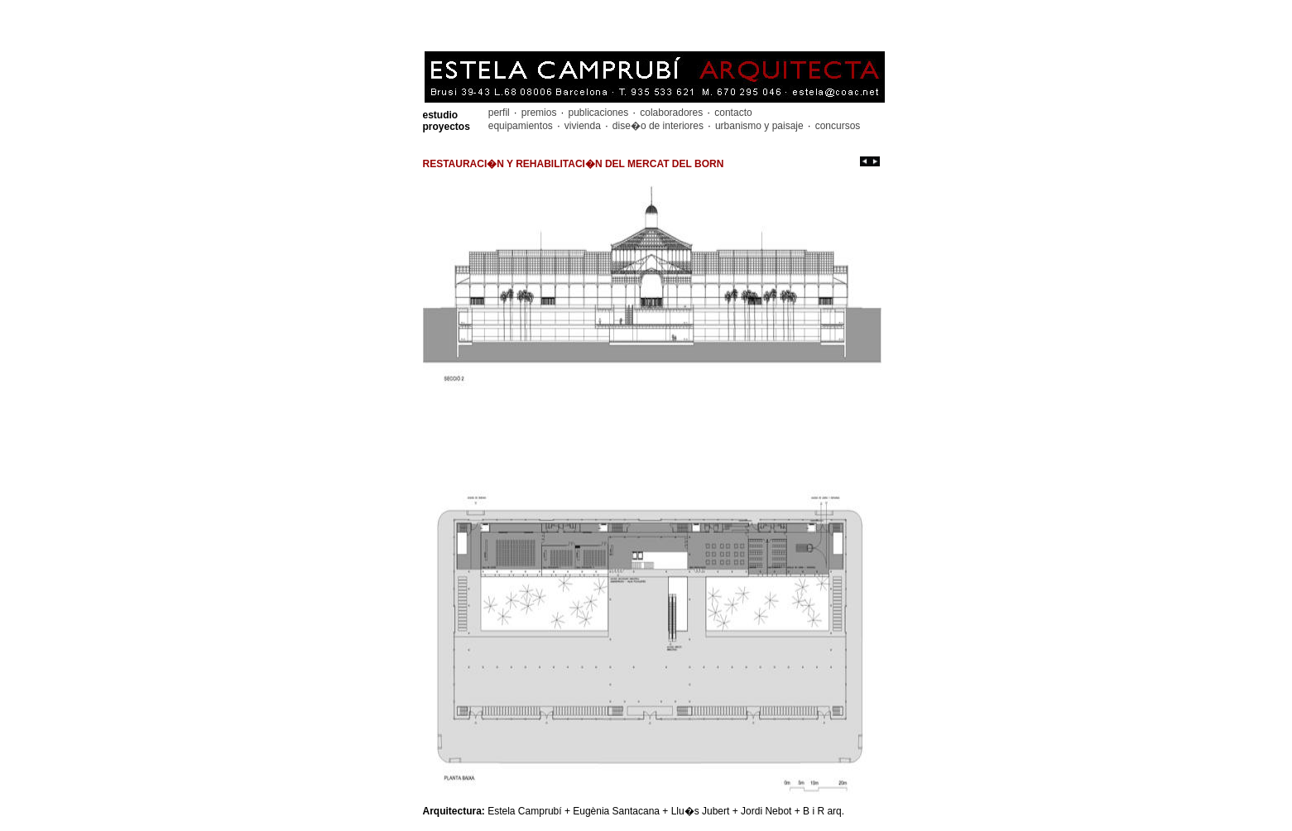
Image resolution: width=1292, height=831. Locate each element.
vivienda (582, 126)
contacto (732, 112)
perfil (500, 112)
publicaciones (598, 112)
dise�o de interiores (658, 126)
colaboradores (671, 112)
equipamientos (521, 126)
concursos (836, 126)
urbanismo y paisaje (759, 126)
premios (538, 112)
